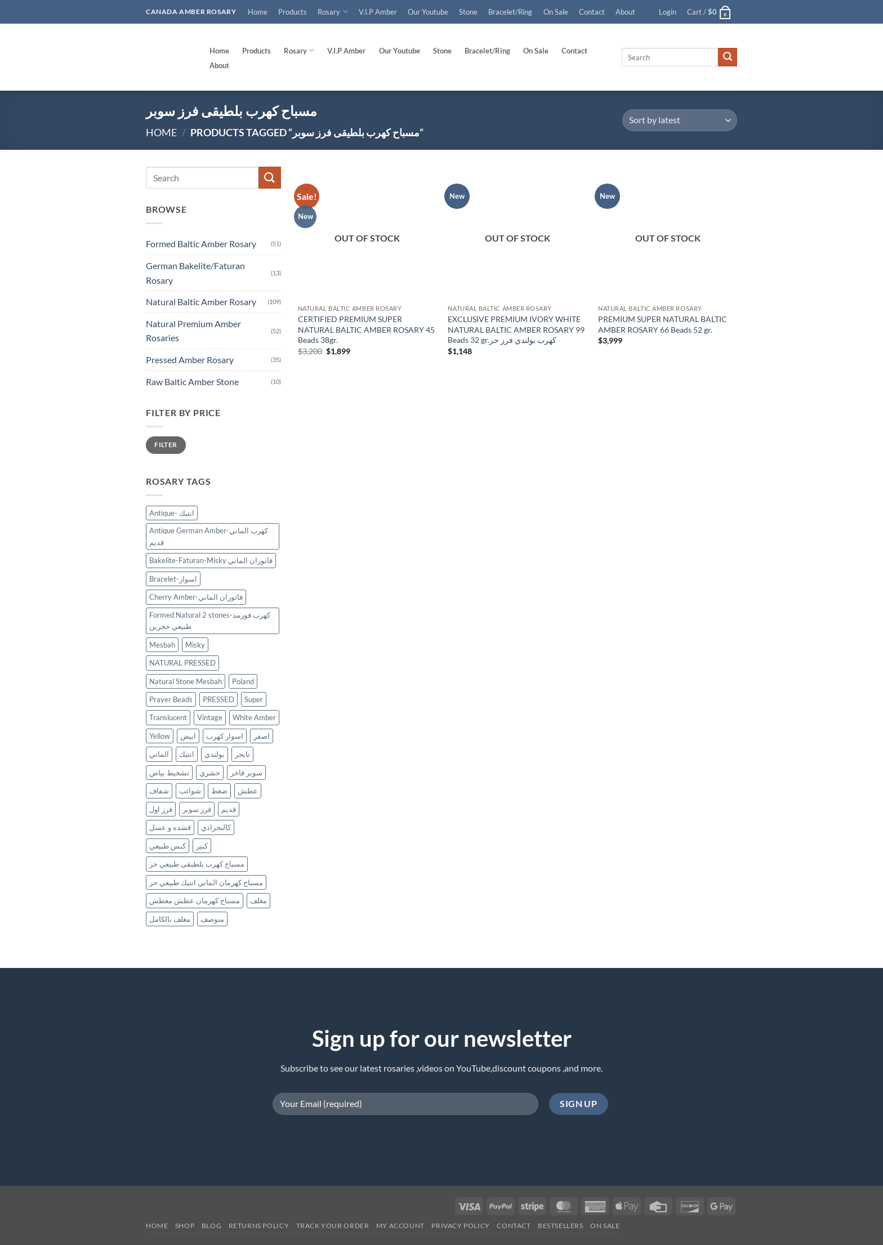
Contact (592, 11)
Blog (211, 1225)
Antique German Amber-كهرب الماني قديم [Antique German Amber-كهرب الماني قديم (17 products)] (208, 536)
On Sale (555, 11)
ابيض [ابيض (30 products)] (188, 735)
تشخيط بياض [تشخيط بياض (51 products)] (169, 772)
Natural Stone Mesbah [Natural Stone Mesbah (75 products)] (185, 681)
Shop (184, 1225)
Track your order (332, 1225)
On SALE (604, 1225)
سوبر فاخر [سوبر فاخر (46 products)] (246, 772)
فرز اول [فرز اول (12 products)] (160, 809)
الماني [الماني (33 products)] (159, 754)
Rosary (332, 11)
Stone (468, 11)
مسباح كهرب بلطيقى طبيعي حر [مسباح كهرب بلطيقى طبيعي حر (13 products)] (196, 864)
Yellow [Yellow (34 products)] (159, 735)
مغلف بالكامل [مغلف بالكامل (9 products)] (169, 918)
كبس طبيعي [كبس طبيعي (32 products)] (167, 845)
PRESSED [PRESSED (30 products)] (218, 699)
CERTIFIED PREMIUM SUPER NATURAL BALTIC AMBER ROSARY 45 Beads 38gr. (366, 329)
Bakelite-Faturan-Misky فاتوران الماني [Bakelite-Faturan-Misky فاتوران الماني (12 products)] (211, 560)
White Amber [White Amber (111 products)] (254, 717)
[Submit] (727, 57)
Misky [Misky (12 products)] (195, 644)
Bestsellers (560, 1225)
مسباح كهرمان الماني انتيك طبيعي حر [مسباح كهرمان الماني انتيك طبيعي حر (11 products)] (206, 882)
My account (400, 1225)
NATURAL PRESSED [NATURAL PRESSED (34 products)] (182, 662)
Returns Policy (259, 1225)
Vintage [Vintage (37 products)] (209, 717)
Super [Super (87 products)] (253, 699)
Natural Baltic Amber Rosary (201, 301)
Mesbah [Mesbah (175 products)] (162, 644)
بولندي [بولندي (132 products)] (214, 754)
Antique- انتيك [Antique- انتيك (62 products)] (171, 512)
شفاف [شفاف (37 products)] (159, 791)
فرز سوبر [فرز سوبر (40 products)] (196, 809)
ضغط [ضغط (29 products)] (219, 791)
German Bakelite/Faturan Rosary (195, 272)
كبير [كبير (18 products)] (202, 845)
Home (257, 11)
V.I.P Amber (378, 11)
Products (292, 11)
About (625, 11)
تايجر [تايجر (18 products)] (242, 754)
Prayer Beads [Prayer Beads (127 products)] (171, 699)
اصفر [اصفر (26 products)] (261, 735)
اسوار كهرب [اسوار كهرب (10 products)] (224, 735)
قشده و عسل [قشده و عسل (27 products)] (170, 827)
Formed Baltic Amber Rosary (201, 244)
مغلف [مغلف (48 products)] (258, 900)
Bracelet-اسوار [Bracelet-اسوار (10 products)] (173, 578)
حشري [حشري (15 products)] (209, 772)
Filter (165, 445)
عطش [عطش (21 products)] (248, 791)
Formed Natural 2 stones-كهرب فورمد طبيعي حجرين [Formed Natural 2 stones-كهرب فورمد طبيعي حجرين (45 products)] (209, 620)
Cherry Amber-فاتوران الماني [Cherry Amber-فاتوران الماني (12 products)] (196, 596)
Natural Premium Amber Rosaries (193, 330)
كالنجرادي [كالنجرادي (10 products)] (216, 827)
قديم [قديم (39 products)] (228, 809)
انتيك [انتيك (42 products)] (186, 754)
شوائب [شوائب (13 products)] (190, 791)
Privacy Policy (460, 1225)
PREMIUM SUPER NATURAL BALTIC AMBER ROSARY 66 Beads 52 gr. (662, 324)
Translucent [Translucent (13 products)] (168, 717)
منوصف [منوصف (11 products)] (212, 918)
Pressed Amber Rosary (190, 359)
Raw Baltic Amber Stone (192, 381)
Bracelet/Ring (510, 11)
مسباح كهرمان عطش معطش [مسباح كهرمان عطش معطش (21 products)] (194, 900)
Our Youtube (428, 11)
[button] (668, 12)
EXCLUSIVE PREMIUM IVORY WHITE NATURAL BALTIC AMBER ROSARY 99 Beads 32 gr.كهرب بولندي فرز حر (516, 329)
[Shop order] (679, 120)
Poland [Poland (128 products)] (243, 681)
